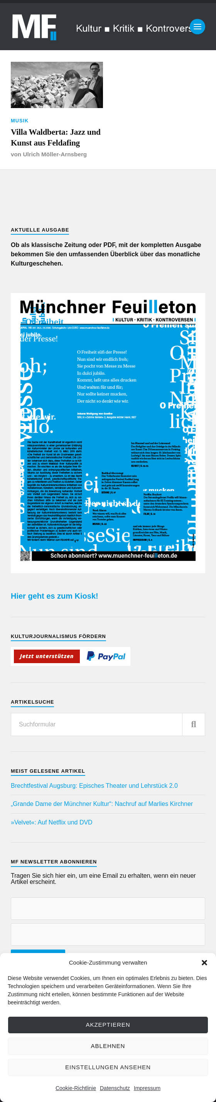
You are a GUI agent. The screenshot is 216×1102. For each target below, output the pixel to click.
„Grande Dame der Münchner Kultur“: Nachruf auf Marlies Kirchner (102, 804)
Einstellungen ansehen (108, 1067)
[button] (204, 963)
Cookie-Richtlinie (76, 1088)
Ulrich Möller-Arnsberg (55, 154)
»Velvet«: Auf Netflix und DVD (52, 822)
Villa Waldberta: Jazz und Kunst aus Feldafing (56, 137)
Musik (20, 121)
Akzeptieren (108, 1024)
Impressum (147, 1088)
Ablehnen (108, 1046)
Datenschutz (115, 1088)
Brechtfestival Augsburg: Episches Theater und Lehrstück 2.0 (94, 785)
